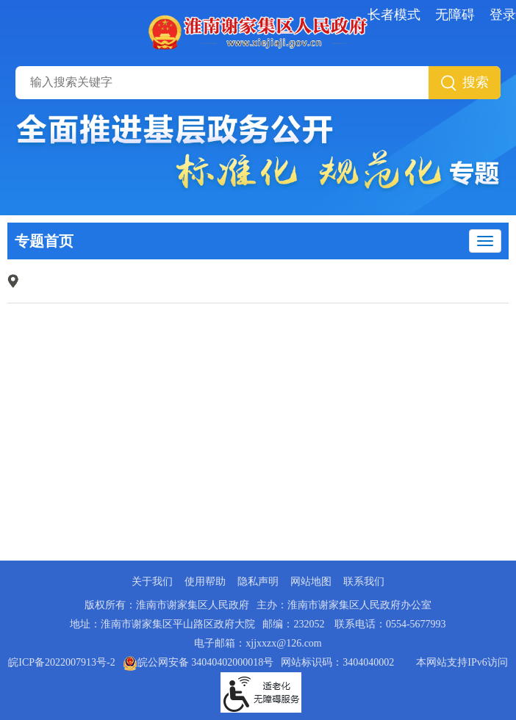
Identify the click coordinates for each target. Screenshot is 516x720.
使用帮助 (205, 581)
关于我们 (152, 581)
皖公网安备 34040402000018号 (198, 662)
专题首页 (44, 241)
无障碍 (455, 14)
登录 (503, 14)
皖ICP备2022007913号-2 (61, 662)
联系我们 (363, 581)
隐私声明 (258, 581)
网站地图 (311, 581)
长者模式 (394, 14)
